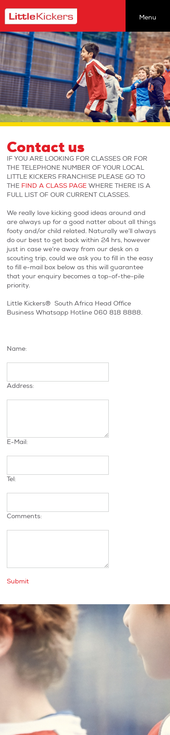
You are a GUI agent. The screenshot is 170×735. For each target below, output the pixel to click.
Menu (147, 17)
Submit (18, 581)
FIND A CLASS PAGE (54, 186)
